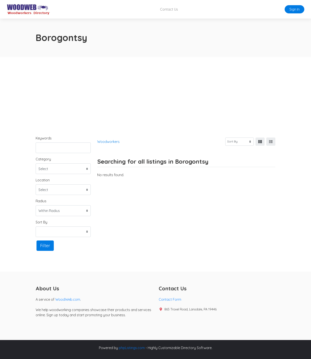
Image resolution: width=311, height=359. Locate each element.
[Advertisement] (155, 89)
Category (43, 159)
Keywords (44, 138)
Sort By (41, 222)
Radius (41, 201)
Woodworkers (108, 141)
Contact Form (170, 299)
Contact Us (169, 9)
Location (43, 180)
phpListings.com (132, 348)
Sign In (294, 9)
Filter (45, 245)
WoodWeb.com (67, 299)
